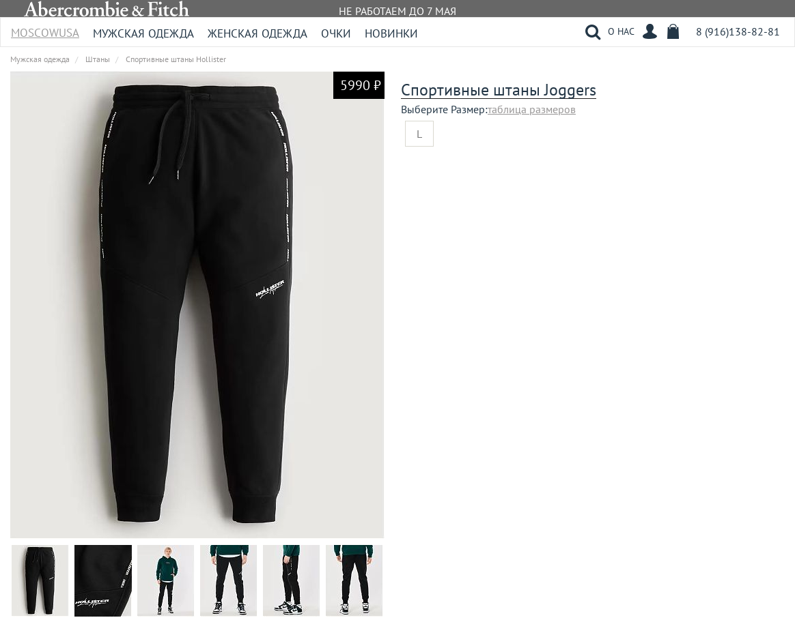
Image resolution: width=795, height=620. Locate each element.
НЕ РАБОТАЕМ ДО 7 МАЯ (397, 11)
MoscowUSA (45, 28)
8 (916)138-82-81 (738, 31)
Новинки (391, 33)
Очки (336, 33)
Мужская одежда (143, 33)
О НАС (621, 31)
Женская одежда (257, 33)
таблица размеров (532, 109)
